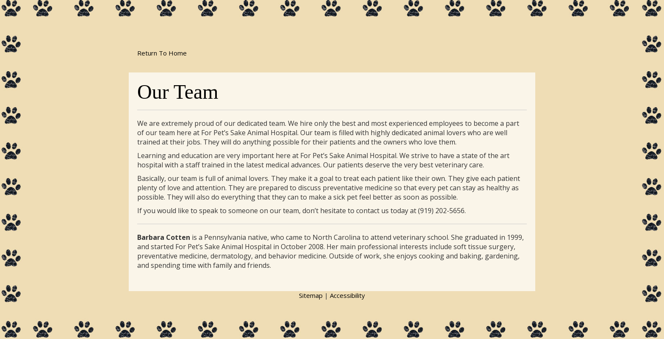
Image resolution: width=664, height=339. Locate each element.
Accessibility (347, 295)
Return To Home (162, 53)
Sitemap (311, 295)
